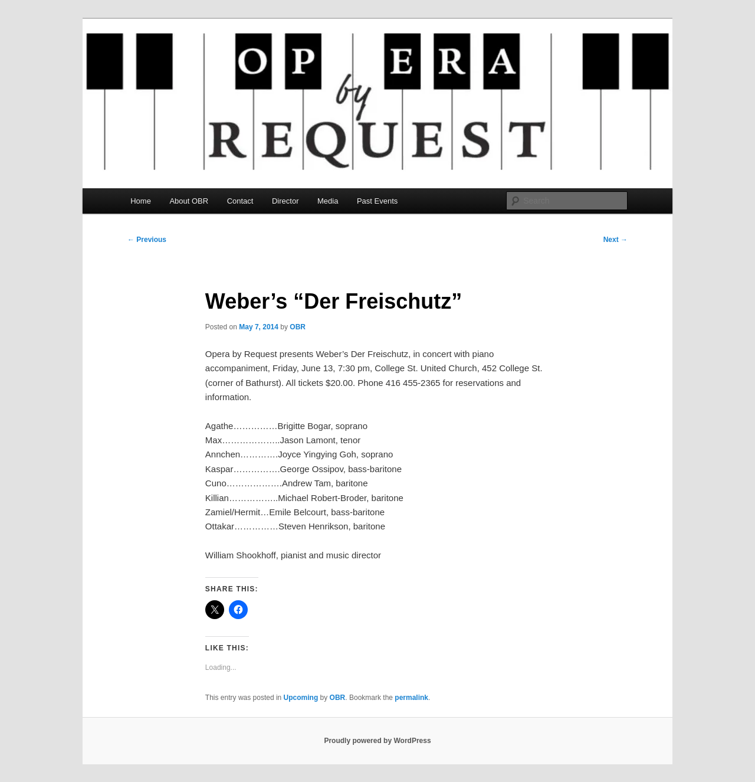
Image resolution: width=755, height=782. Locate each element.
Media (327, 201)
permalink (411, 697)
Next (615, 239)
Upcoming (301, 697)
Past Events (377, 201)
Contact (240, 201)
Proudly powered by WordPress (377, 741)
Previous (146, 239)
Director (285, 201)
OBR (298, 327)
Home (140, 201)
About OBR (188, 201)
